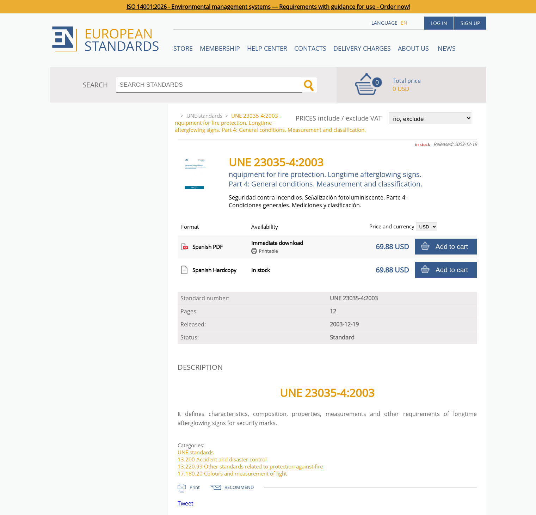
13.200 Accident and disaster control (222, 459)
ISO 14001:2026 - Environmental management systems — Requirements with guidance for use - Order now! (268, 7)
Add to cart (452, 246)
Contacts (310, 48)
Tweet (185, 503)
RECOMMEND (239, 487)
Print (195, 487)
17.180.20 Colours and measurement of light (232, 473)
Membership (220, 48)
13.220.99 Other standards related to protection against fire (250, 466)
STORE (183, 48)
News (447, 48)
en (404, 22)
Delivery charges (362, 48)
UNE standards (204, 115)
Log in (439, 23)
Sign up (470, 23)
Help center (267, 48)
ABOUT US (414, 48)
